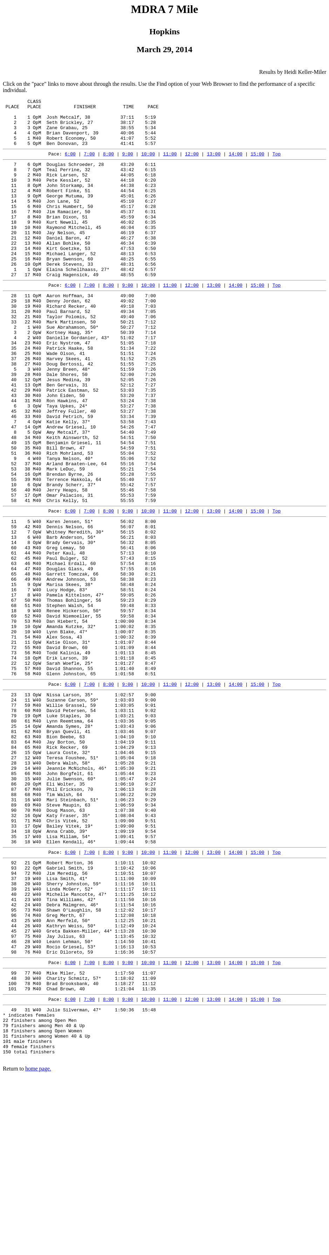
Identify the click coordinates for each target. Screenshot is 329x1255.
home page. (38, 1246)
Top (277, 164)
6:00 (70, 164)
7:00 (89, 164)
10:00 (148, 164)
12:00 (192, 164)
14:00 (235, 164)
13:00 (213, 164)
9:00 (127, 164)
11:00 (170, 164)
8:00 (108, 164)
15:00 (257, 164)
